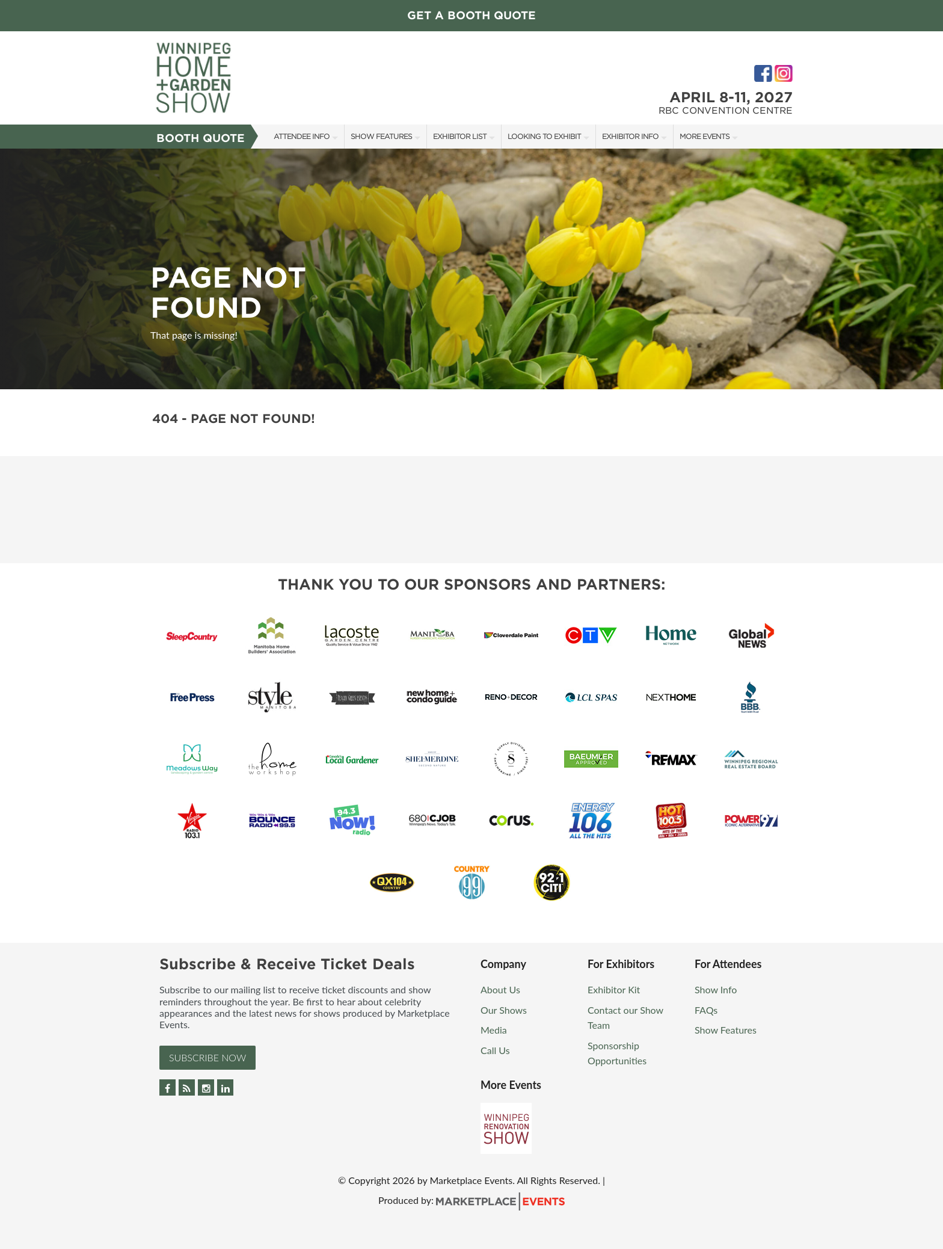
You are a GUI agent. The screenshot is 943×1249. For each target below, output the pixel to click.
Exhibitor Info (630, 136)
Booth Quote (200, 138)
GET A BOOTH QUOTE (471, 15)
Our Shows (504, 1010)
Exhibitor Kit (614, 989)
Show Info (716, 989)
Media (494, 1029)
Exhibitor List (460, 136)
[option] (471, 269)
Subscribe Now (207, 1057)
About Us (500, 989)
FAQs (706, 1010)
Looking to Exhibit (544, 136)
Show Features (381, 136)
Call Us (495, 1050)
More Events (705, 136)
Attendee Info (302, 136)
